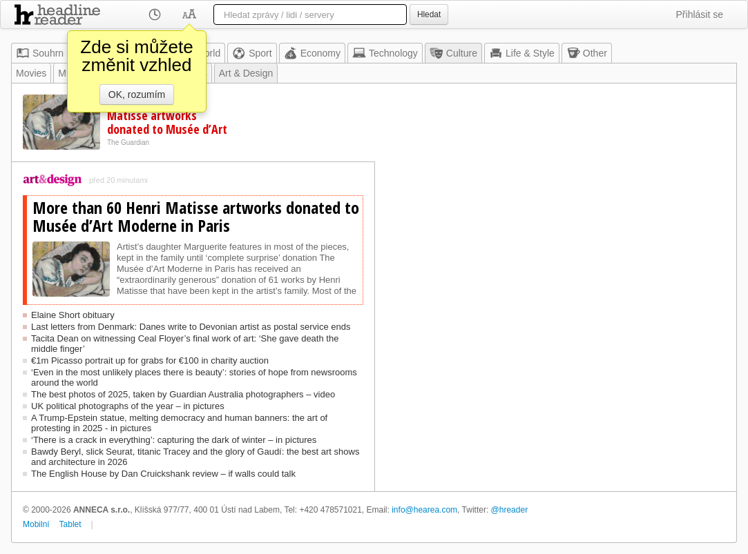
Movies (31, 73)
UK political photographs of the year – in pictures (127, 406)
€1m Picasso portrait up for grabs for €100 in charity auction (150, 360)
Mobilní (36, 524)
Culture (453, 53)
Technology (385, 53)
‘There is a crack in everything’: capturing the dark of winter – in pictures (173, 440)
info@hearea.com (424, 510)
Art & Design (246, 73)
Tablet (70, 524)
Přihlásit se (699, 14)
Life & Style (522, 53)
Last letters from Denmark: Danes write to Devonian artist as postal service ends (190, 326)
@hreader (509, 510)
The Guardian (128, 142)
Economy (312, 53)
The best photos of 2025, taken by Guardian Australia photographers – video (183, 394)
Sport (251, 53)
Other (586, 53)
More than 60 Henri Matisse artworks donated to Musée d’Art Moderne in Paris (167, 122)
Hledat (429, 14)
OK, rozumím (136, 94)
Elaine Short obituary (73, 315)
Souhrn (40, 53)
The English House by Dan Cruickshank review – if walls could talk (163, 473)
